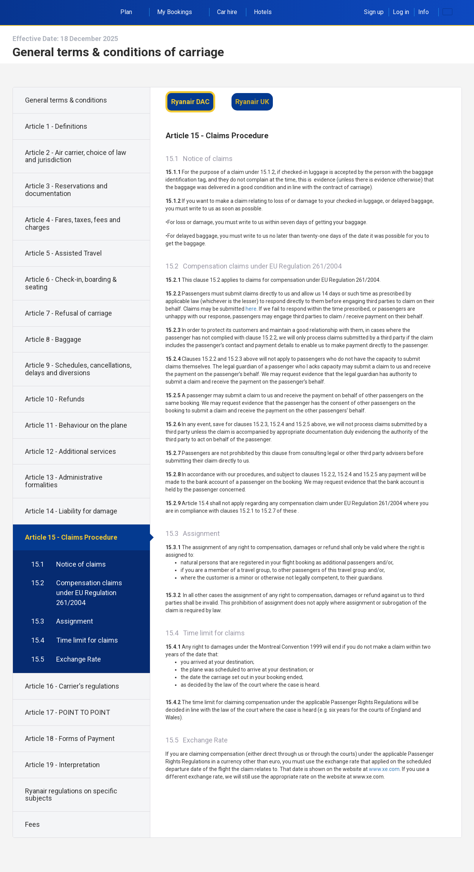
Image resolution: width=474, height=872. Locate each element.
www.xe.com (384, 769)
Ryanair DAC (190, 102)
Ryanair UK (252, 102)
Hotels (263, 12)
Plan (130, 12)
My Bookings (178, 12)
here (251, 309)
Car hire (227, 12)
